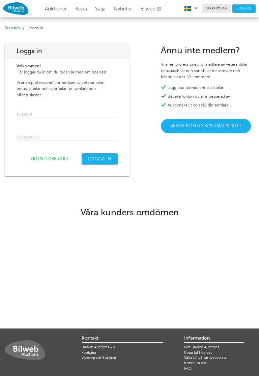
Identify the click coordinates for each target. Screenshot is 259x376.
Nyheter (123, 8)
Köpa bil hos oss (198, 352)
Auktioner (56, 8)
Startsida (13, 28)
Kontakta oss (195, 363)
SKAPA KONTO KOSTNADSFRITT (205, 125)
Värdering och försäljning (99, 357)
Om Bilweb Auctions (201, 347)
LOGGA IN (244, 8)
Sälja (100, 8)
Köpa (81, 8)
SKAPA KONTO (216, 8)
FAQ (188, 368)
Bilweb (150, 8)
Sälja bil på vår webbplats (205, 357)
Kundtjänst (89, 352)
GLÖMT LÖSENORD (49, 158)
